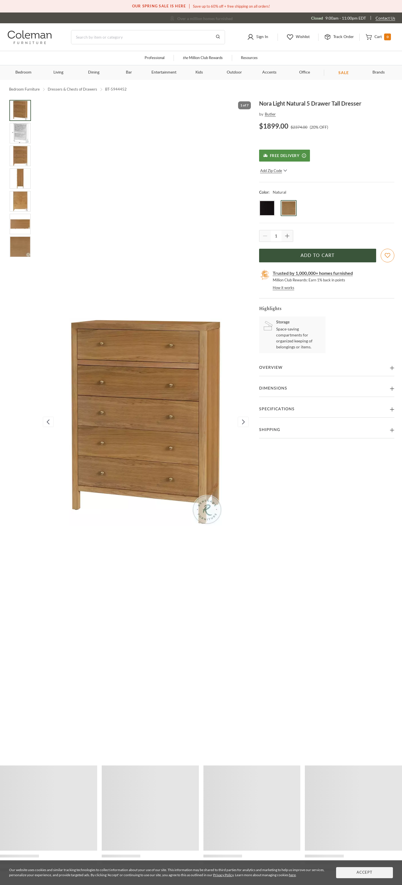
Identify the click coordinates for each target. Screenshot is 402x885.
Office (304, 72)
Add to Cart (318, 255)
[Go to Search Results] (217, 37)
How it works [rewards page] (283, 287)
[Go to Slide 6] (20, 224)
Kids (199, 72)
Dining (93, 72)
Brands (378, 72)
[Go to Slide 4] (20, 178)
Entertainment (163, 72)
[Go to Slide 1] (20, 110)
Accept (364, 872)
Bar (129, 72)
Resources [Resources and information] (249, 58)
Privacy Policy (223, 875)
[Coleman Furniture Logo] (30, 42)
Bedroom (23, 72)
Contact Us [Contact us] (385, 18)
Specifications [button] (277, 409)
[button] (257, 37)
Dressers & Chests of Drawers (72, 89)
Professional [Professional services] (154, 58)
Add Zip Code (273, 170)
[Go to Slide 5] (20, 201)
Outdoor (234, 72)
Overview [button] (271, 368)
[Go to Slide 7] (20, 247)
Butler (270, 114)
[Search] (148, 37)
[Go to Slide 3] (20, 156)
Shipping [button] (269, 430)
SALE (343, 72)
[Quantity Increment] (287, 236)
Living (58, 72)
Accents (269, 72)
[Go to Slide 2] (20, 133)
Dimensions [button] (273, 388)
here (292, 875)
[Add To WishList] (387, 255)
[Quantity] (276, 235)
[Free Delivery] (284, 156)
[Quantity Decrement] (265, 236)
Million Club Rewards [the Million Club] (203, 58)
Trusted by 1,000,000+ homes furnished (313, 273)
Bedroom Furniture (24, 89)
